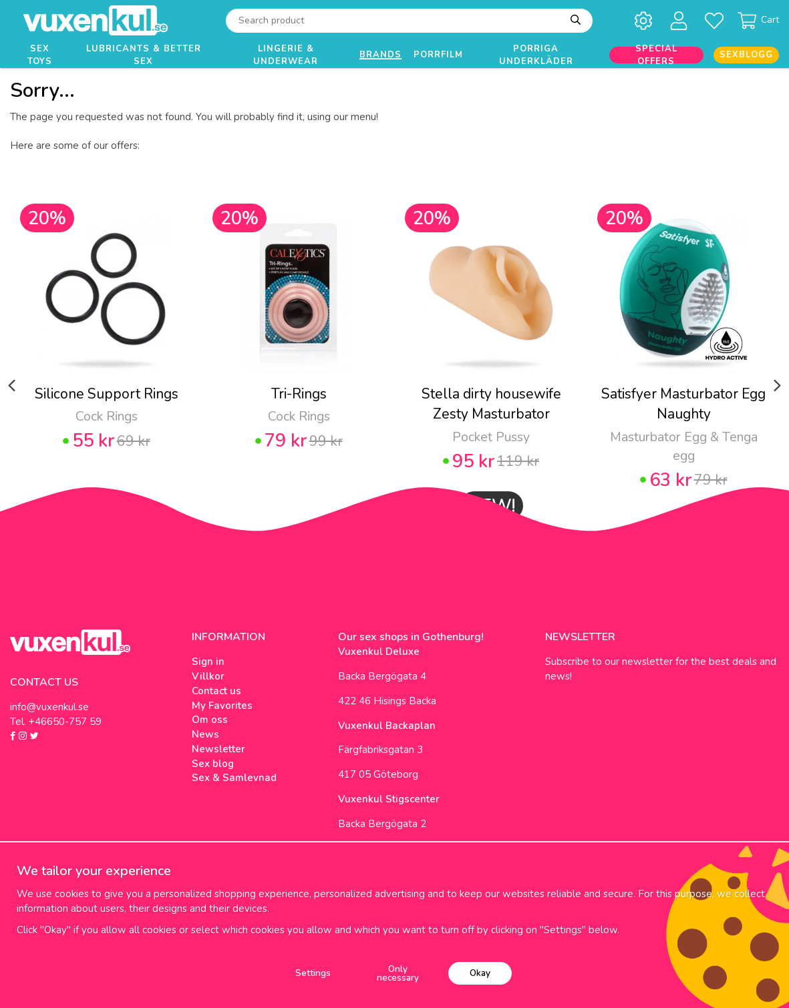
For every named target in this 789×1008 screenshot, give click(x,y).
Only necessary (398, 974)
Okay (480, 973)
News (205, 734)
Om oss (210, 719)
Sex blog (213, 763)
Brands (380, 55)
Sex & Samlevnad (234, 777)
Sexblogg (746, 55)
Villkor (208, 676)
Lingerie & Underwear (285, 55)
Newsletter (218, 749)
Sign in (208, 661)
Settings (313, 973)
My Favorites (222, 705)
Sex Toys (39, 55)
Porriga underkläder (536, 55)
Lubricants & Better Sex (143, 55)
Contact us (216, 691)
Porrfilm (438, 55)
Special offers (656, 55)
